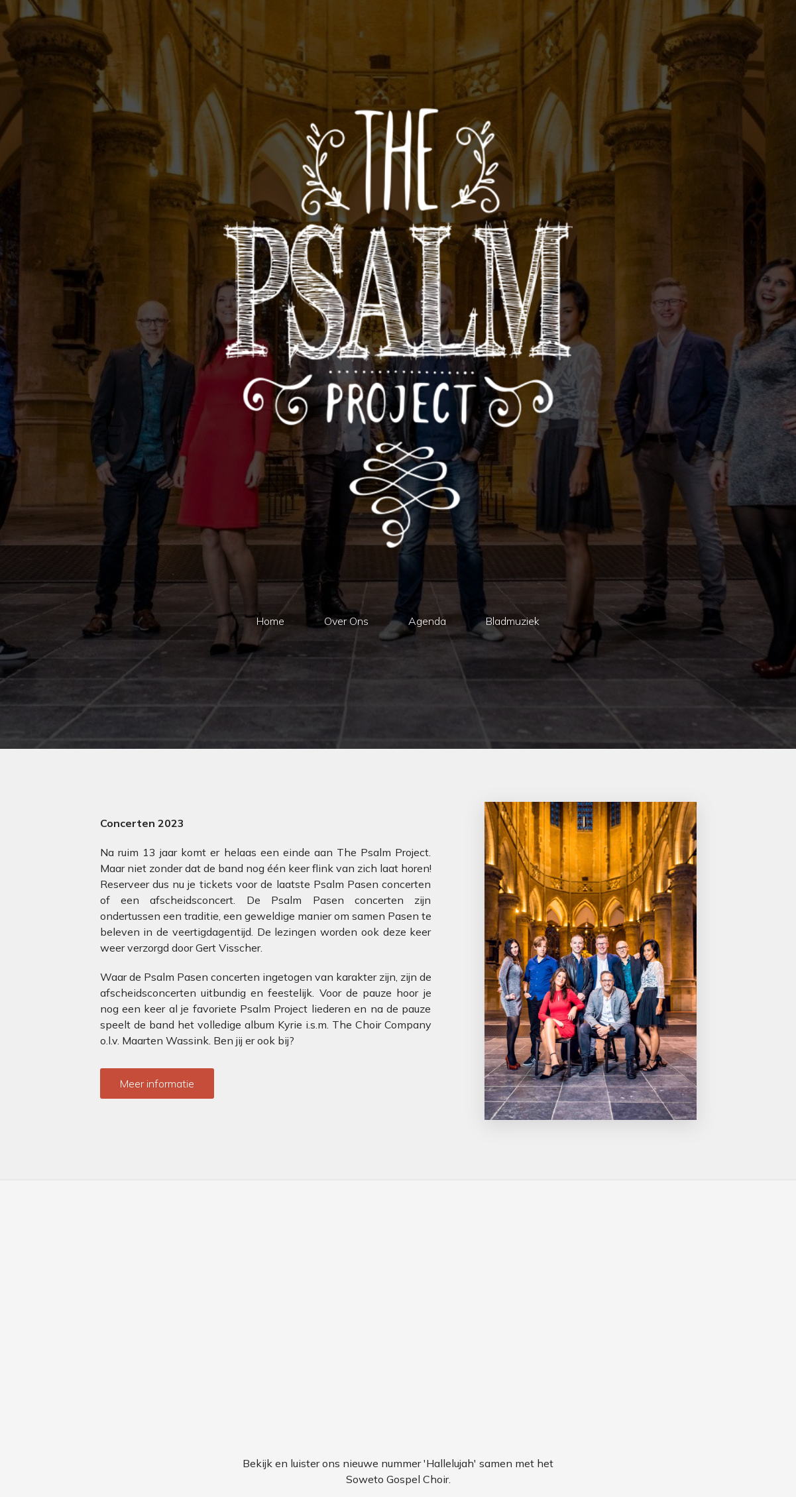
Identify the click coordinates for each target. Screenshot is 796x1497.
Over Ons (346, 621)
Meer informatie (157, 1083)
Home (270, 621)
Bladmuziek (513, 621)
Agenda (427, 621)
